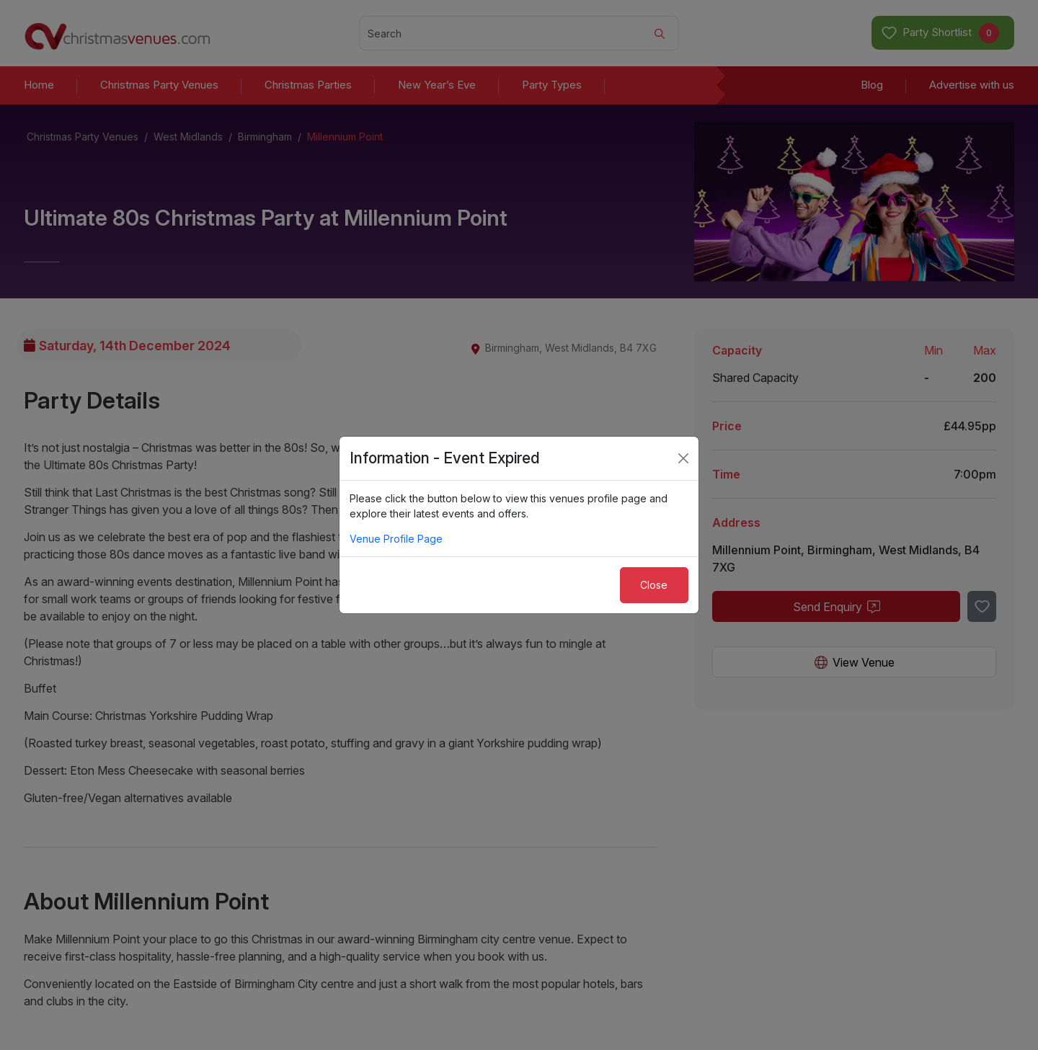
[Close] (683, 458)
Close (653, 585)
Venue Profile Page (396, 539)
